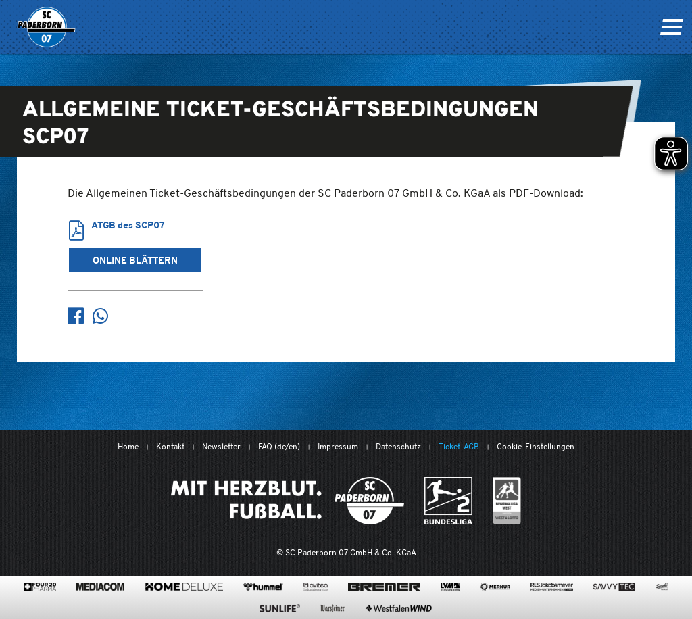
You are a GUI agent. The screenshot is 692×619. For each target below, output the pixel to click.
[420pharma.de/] (40, 586)
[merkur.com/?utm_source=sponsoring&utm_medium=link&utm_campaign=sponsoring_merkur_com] (495, 586)
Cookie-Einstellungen (535, 446)
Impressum (338, 446)
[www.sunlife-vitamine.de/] (279, 608)
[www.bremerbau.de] (384, 586)
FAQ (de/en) (279, 446)
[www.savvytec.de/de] (614, 586)
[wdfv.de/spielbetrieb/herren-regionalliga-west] (507, 501)
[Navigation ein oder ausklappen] (671, 27)
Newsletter (221, 446)
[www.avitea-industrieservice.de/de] (315, 586)
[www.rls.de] (551, 586)
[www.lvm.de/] (450, 586)
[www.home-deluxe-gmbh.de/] (183, 586)
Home (128, 446)
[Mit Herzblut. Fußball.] (287, 501)
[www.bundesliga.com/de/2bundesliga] (448, 501)
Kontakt (170, 446)
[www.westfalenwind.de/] (399, 608)
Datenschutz (398, 446)
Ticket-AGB (459, 446)
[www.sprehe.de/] (661, 586)
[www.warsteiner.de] (332, 608)
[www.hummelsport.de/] (263, 586)
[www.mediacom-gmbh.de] (100, 586)
